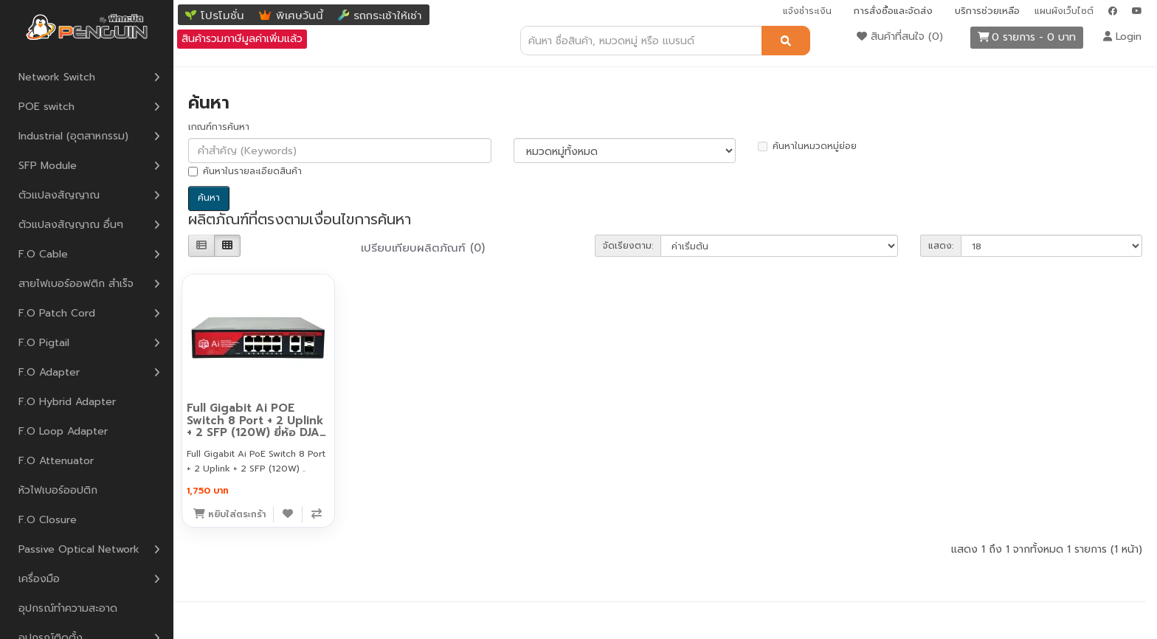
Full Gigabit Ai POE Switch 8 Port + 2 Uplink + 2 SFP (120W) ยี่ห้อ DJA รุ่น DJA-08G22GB (255, 426)
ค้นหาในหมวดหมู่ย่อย (807, 146)
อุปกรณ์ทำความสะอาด (67, 608)
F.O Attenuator (56, 461)
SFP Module (47, 165)
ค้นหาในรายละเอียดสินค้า (245, 171)
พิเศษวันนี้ (299, 15)
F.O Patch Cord (56, 313)
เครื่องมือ (39, 579)
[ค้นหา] (785, 40)
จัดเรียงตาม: (628, 245)
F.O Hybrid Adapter (67, 402)
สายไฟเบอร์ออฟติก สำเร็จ (76, 283)
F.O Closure (47, 520)
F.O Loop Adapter (63, 431)
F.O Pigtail (43, 342)
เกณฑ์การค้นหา (218, 127)
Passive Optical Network (78, 549)
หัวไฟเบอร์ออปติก (57, 490)
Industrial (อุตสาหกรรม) (73, 136)
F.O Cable (43, 254)
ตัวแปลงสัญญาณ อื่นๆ (70, 224)
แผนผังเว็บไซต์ (1064, 11)
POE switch (46, 106)
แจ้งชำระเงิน (807, 11)
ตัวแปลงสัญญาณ (59, 195)
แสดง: (940, 245)
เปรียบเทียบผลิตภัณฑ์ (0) (423, 248)
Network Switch (56, 77)
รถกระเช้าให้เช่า (387, 15)
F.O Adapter (49, 372)
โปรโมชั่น (222, 15)
